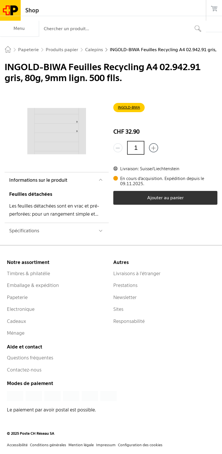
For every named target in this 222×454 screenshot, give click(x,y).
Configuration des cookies (140, 445)
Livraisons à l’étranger (136, 273)
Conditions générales (48, 445)
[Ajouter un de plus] (153, 147)
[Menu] (19, 29)
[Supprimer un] (118, 147)
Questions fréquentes (30, 358)
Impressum (106, 445)
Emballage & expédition (33, 285)
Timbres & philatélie (28, 273)
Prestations (125, 285)
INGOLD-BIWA (129, 107)
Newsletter (125, 297)
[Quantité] (135, 148)
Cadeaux (16, 321)
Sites (118, 309)
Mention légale (81, 445)
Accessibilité (17, 445)
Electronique (21, 309)
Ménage (15, 333)
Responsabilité (129, 321)
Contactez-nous (24, 370)
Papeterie (17, 297)
